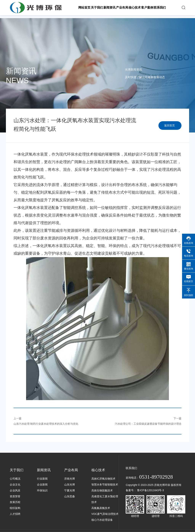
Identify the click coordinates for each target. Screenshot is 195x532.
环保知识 (42, 490)
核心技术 (98, 470)
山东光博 (69, 484)
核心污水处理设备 (102, 519)
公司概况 (15, 478)
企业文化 (15, 484)
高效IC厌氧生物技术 (103, 478)
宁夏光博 (69, 490)
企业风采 (15, 490)
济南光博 (69, 478)
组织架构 (15, 508)
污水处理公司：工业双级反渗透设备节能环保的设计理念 (148, 423)
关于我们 (16, 470)
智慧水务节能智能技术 (104, 484)
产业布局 (71, 470)
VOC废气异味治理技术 (104, 513)
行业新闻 (42, 478)
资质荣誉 (15, 496)
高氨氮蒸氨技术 (100, 508)
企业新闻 (42, 484)
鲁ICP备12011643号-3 (150, 490)
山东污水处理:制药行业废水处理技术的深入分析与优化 (46, 423)
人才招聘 (15, 513)
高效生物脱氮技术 (102, 490)
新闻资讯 (44, 470)
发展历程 (15, 502)
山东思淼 (69, 496)
